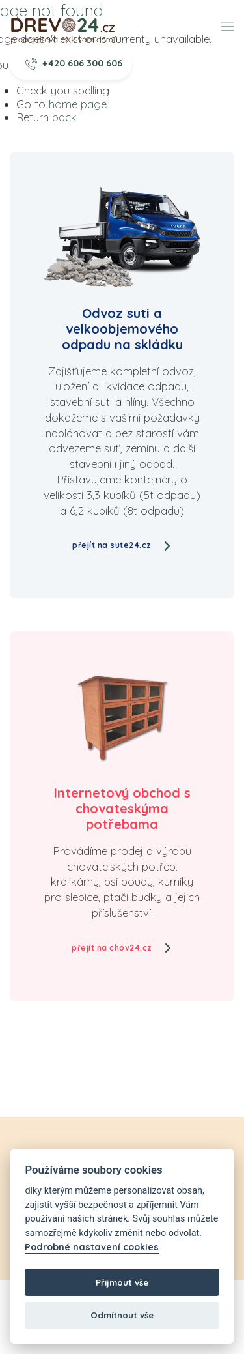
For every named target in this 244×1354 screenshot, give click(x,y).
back (64, 117)
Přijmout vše (122, 1282)
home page (78, 104)
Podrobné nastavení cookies (92, 1247)
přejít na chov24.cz (122, 948)
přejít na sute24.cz (122, 545)
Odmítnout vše (122, 1315)
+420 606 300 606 (74, 63)
